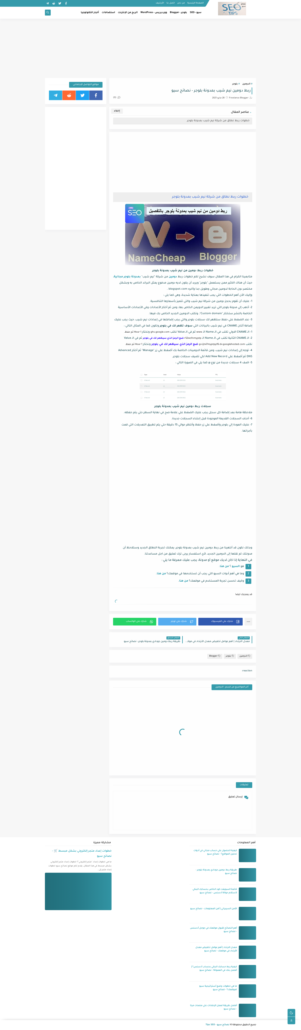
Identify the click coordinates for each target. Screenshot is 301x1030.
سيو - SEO (195, 12)
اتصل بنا (170, 3)
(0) (116, 97)
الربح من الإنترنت (128, 12)
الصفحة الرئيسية (195, 3)
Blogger (214, 656)
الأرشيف (160, 3)
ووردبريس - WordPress (154, 12)
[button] (220, 621)
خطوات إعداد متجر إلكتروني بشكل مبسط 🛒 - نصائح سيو (82, 854)
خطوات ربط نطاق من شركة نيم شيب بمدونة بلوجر (218, 120)
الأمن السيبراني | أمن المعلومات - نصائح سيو (213, 909)
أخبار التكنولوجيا (90, 12)
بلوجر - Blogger (178, 12)
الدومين (246, 84)
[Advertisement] (150, 48)
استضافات (108, 12)
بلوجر (235, 84)
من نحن (181, 3)
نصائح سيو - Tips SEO (218, 1025)
